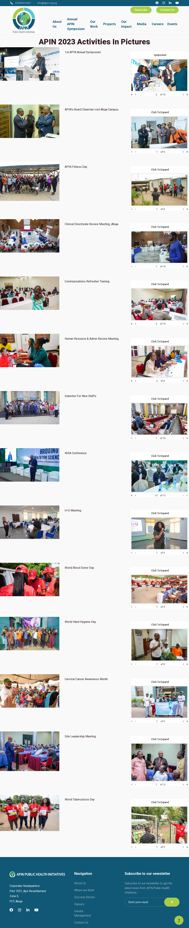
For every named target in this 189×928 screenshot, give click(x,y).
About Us (57, 24)
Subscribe (141, 9)
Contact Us (167, 9)
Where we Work (84, 890)
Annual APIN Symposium (76, 24)
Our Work (94, 24)
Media (141, 24)
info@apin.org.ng (47, 3)
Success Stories (84, 897)
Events (172, 24)
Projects (109, 24)
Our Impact (126, 24)
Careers (157, 24)
